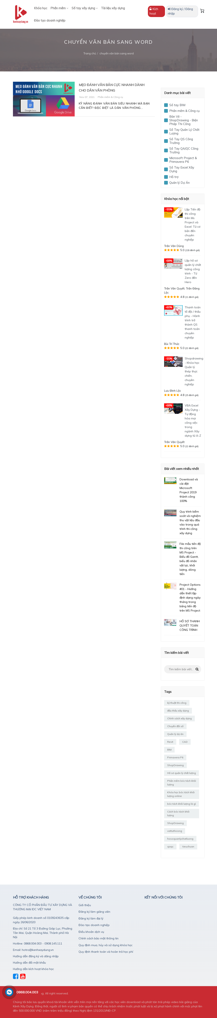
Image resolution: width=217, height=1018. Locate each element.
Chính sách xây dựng (179, 718)
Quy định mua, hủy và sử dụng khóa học (105, 945)
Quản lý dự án (175, 734)
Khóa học (40, 8)
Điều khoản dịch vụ (91, 932)
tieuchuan (188, 846)
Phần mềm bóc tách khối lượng (181, 782)
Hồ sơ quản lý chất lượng (181, 773)
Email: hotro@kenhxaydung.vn (33, 950)
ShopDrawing (175, 765)
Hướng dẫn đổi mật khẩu (29, 962)
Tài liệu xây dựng (113, 8)
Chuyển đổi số (175, 726)
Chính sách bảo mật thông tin (98, 938)
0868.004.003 (27, 992)
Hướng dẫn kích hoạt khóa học (33, 969)
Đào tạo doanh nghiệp (49, 20)
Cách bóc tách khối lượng (178, 813)
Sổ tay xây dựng (85, 8)
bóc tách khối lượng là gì (181, 803)
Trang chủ (90, 53)
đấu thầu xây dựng (178, 710)
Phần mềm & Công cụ (110, 97)
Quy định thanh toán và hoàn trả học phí (106, 952)
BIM (169, 749)
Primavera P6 (175, 757)
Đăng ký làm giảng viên (94, 912)
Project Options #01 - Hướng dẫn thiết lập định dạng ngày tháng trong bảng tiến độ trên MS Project (190, 597)
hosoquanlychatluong (180, 838)
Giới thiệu (85, 905)
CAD (185, 741)
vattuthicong (174, 830)
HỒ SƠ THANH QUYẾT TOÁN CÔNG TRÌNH (190, 625)
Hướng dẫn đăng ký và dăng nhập (36, 956)
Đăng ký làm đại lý (91, 918)
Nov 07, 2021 (87, 97)
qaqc (170, 846)
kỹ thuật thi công (176, 702)
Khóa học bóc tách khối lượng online (181, 794)
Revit (170, 741)
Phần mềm (59, 8)
